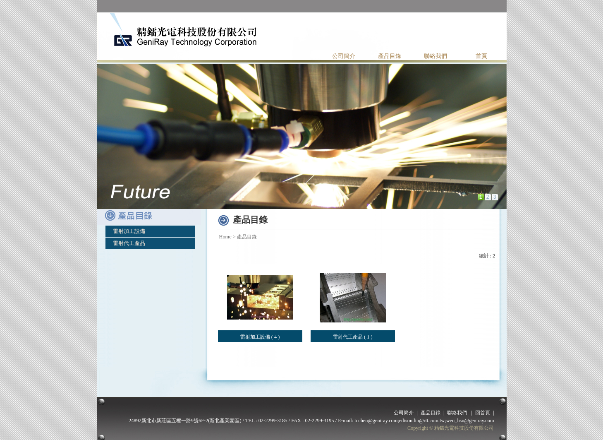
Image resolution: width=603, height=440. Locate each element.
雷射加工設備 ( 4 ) (260, 337)
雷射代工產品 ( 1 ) (353, 337)
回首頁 (482, 413)
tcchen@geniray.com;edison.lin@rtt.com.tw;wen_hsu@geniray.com (424, 420)
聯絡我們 (435, 56)
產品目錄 (389, 56)
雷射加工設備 (129, 231)
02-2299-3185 (272, 420)
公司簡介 (343, 56)
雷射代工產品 (129, 243)
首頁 (481, 56)
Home (225, 237)
